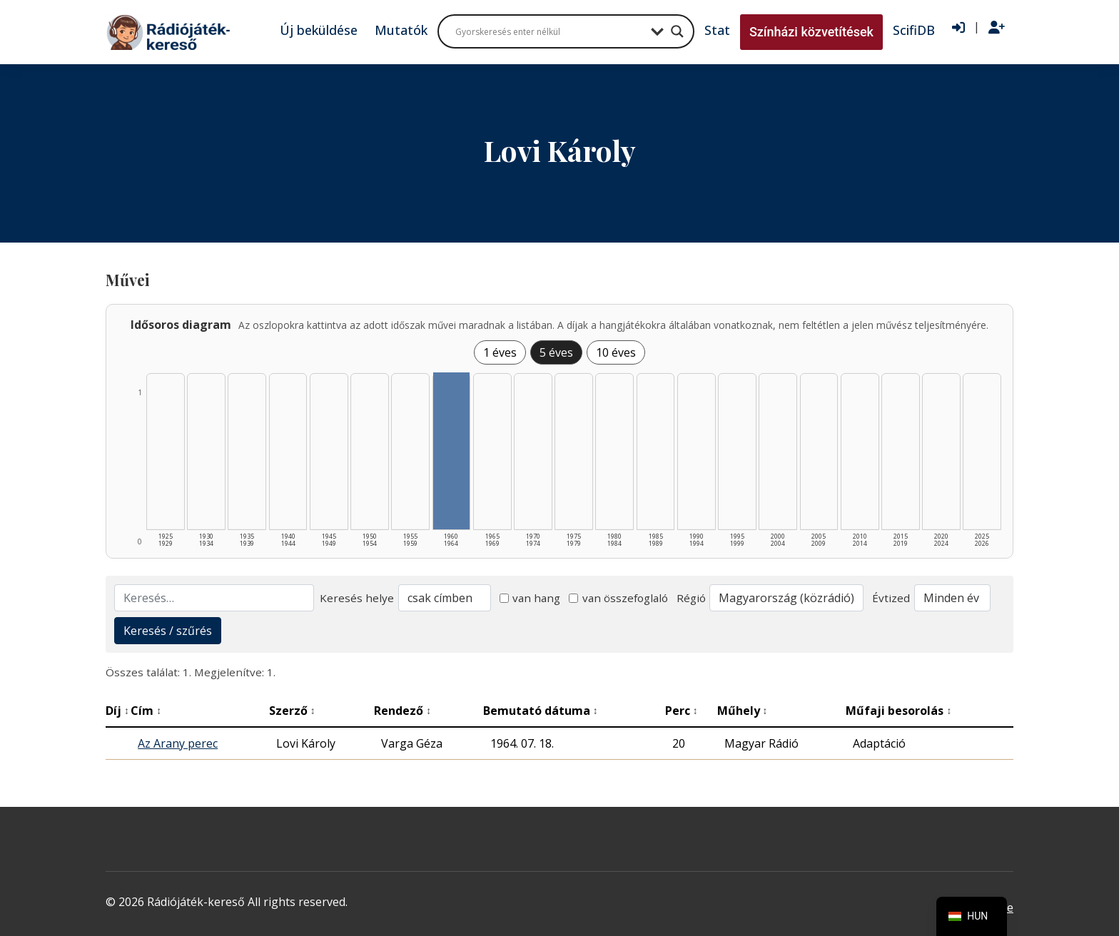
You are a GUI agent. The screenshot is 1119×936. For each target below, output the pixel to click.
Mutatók (401, 30)
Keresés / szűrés (167, 631)
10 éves (616, 352)
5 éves (556, 352)
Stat (717, 30)
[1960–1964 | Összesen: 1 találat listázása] (451, 450)
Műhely (742, 710)
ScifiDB (914, 30)
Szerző (292, 710)
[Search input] (549, 31)
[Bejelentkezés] (958, 27)
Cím (146, 710)
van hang (530, 598)
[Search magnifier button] (677, 31)
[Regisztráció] (996, 27)
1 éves (500, 352)
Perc (681, 710)
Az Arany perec (178, 743)
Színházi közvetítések (811, 31)
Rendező (402, 710)
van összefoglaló (618, 598)
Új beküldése (319, 30)
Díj (117, 710)
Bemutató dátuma (540, 710)
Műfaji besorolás (898, 710)
